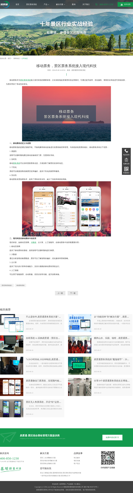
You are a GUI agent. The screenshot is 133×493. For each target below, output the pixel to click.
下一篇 (72, 293)
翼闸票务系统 (57, 473)
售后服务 (77, 458)
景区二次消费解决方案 (48, 458)
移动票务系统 (20, 285)
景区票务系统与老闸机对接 (72, 473)
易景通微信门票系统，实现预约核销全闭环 (47, 380)
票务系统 (16, 163)
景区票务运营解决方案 (48, 463)
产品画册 (70, 484)
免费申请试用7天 (112, 437)
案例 (73, 4)
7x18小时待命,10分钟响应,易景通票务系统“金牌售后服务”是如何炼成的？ (62, 359)
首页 (17, 4)
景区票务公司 (45, 490)
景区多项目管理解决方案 (48, 460)
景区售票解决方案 (54, 476)
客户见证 (77, 463)
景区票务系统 (31, 4)
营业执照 (55, 484)
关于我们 (86, 4)
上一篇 (60, 293)
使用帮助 (62, 484)
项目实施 (77, 460)
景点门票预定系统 (46, 473)
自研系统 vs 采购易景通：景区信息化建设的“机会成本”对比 (55, 338)
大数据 (33, 242)
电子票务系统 (87, 490)
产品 (46, 4)
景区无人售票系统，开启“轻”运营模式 (44, 402)
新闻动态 (17, 58)
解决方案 (60, 4)
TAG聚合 (77, 484)
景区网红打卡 (65, 476)
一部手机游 (44, 476)
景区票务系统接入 (7, 285)
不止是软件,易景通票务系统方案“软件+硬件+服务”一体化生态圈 (57, 316)
